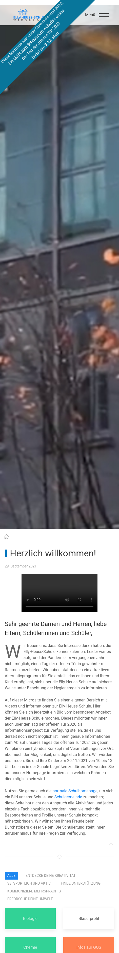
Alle (11, 876)
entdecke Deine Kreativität (51, 876)
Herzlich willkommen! (53, 553)
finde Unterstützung (81, 883)
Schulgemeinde (68, 797)
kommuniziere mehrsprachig (34, 891)
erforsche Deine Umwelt (30, 899)
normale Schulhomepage (74, 790)
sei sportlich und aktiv (29, 883)
